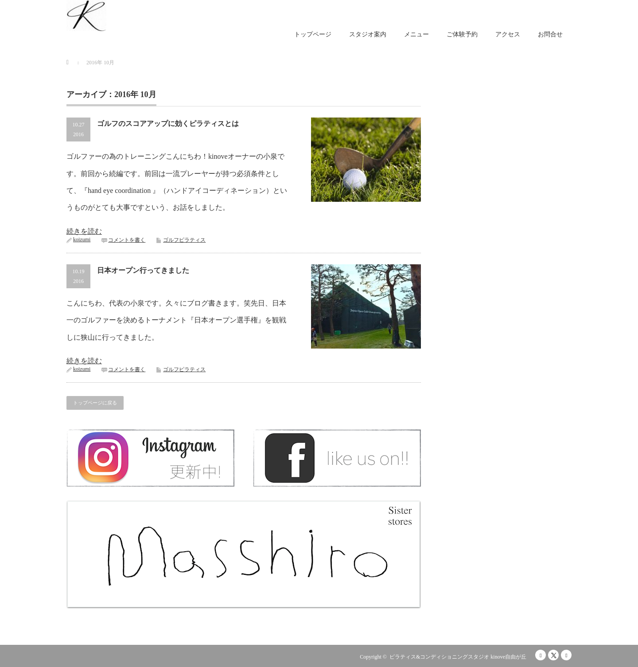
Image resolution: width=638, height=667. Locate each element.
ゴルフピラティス (184, 240)
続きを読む (84, 231)
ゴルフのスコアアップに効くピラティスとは (168, 123)
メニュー (416, 34)
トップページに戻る (95, 402)
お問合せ (550, 34)
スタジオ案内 (367, 34)
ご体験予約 (462, 34)
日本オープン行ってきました (143, 270)
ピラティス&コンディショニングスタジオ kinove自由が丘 (457, 657)
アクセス (507, 34)
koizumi (81, 239)
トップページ (312, 34)
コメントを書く (126, 240)
